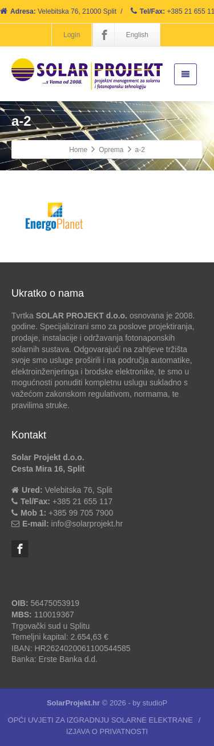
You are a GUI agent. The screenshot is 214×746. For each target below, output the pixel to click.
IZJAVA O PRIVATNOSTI (107, 731)
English (137, 35)
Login (71, 35)
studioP (155, 703)
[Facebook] (104, 34)
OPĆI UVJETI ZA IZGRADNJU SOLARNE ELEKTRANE (100, 720)
